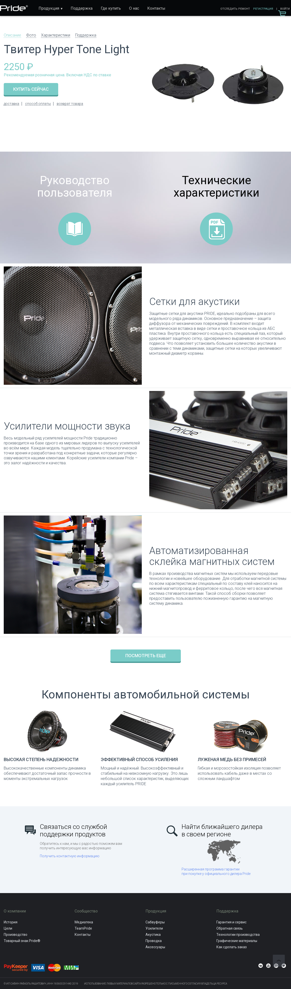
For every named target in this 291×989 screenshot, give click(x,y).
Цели (8, 928)
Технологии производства (238, 935)
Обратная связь (229, 928)
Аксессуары (155, 947)
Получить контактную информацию (69, 856)
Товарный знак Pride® (22, 941)
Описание (12, 35)
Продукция (49, 8)
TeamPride (83, 928)
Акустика (153, 935)
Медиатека (84, 922)
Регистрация (263, 8)
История (10, 922)
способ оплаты (38, 104)
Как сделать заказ (231, 947)
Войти (285, 8)
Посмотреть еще (145, 655)
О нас (134, 8)
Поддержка (82, 8)
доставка (11, 104)
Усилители (154, 928)
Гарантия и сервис (231, 922)
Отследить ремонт (235, 8)
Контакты (156, 8)
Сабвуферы (155, 922)
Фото (31, 35)
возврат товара (70, 104)
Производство (15, 935)
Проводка (154, 941)
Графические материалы (236, 941)
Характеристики (55, 35)
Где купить (111, 8)
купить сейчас (31, 89)
